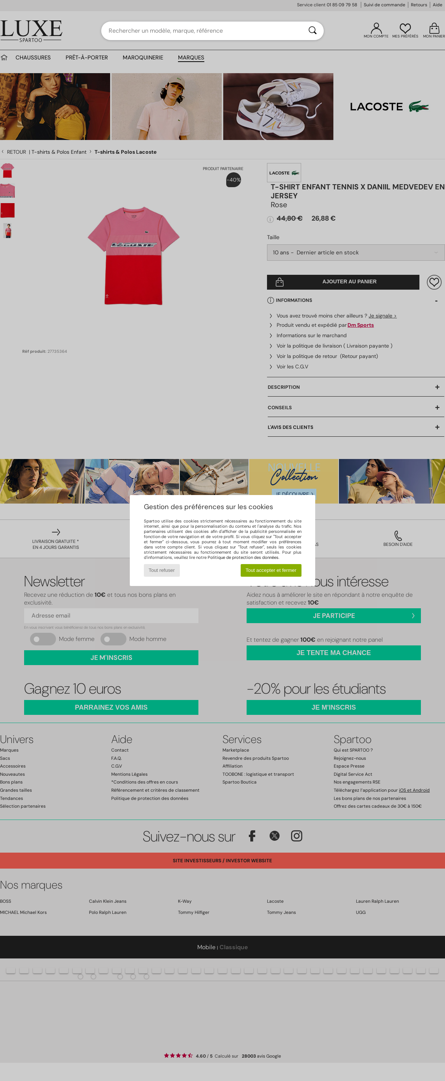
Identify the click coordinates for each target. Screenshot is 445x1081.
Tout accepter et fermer (270, 570)
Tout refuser (162, 570)
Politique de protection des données (243, 557)
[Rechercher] (312, 31)
